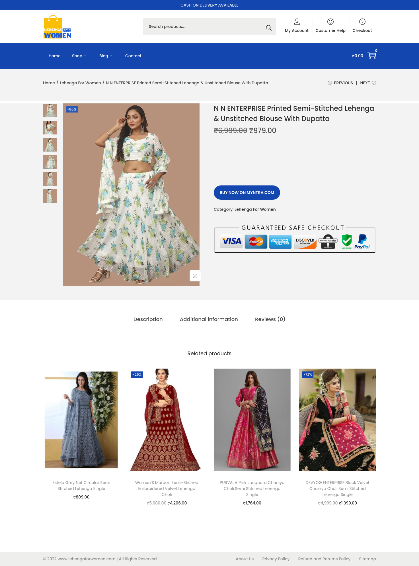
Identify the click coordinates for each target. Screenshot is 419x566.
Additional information (209, 319)
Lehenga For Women (80, 83)
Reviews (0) (270, 319)
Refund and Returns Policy (324, 559)
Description (148, 319)
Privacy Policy (275, 559)
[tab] (148, 319)
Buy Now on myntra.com (247, 192)
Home (49, 83)
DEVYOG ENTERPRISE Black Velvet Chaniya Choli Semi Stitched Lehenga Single (337, 488)
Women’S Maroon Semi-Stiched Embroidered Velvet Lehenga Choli (166, 488)
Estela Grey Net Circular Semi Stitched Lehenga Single (81, 485)
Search (270, 26)
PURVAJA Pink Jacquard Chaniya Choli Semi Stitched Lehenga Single (252, 488)
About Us (245, 559)
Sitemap (367, 559)
